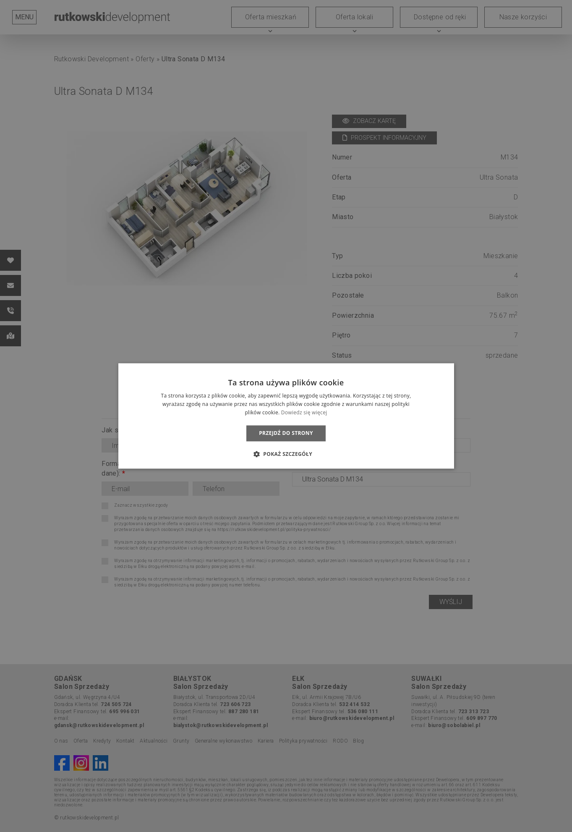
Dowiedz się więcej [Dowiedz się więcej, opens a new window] (304, 412)
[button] (286, 454)
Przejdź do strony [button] (286, 433)
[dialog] (286, 416)
